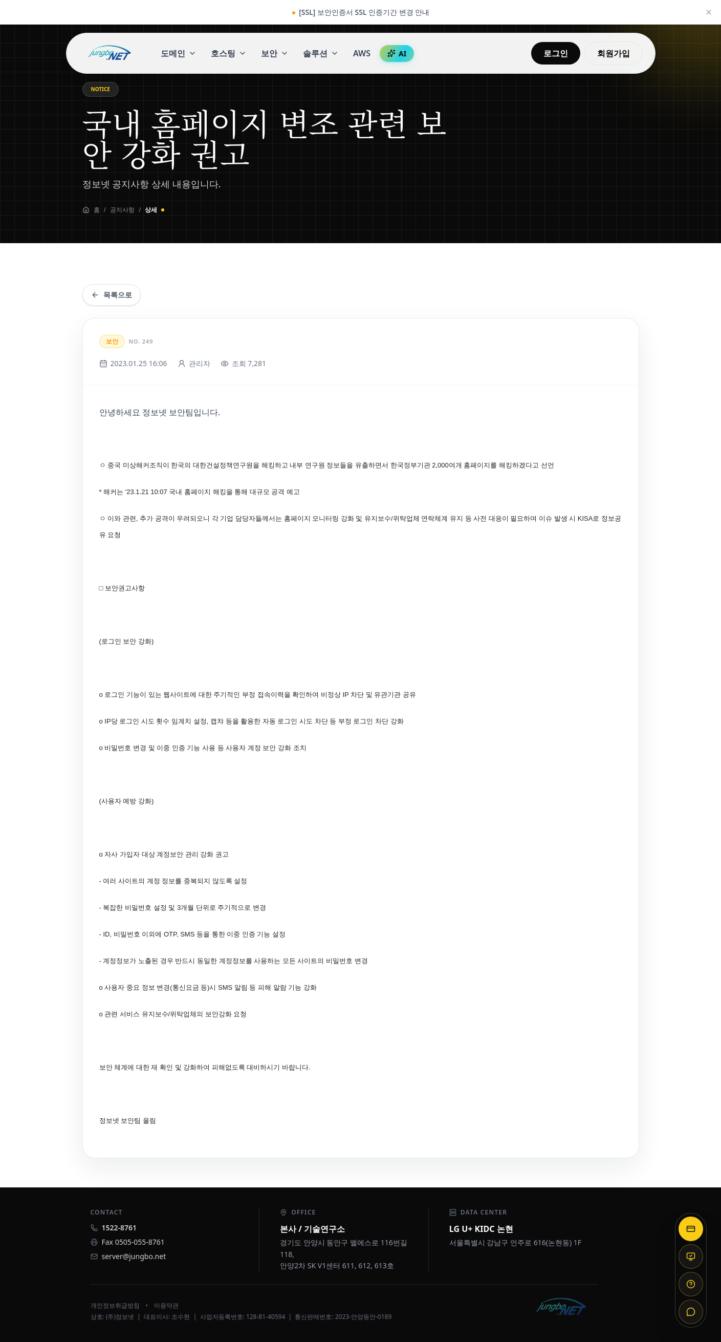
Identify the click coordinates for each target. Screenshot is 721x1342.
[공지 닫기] (709, 12)
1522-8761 (119, 1227)
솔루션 (321, 53)
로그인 (555, 53)
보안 (275, 53)
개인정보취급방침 (115, 1306)
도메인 (178, 53)
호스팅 (229, 53)
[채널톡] (691, 1312)
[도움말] (691, 1284)
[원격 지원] (691, 1256)
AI (396, 53)
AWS (361, 53)
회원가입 (613, 53)
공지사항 (122, 210)
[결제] (691, 1229)
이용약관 (166, 1306)
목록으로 (111, 295)
